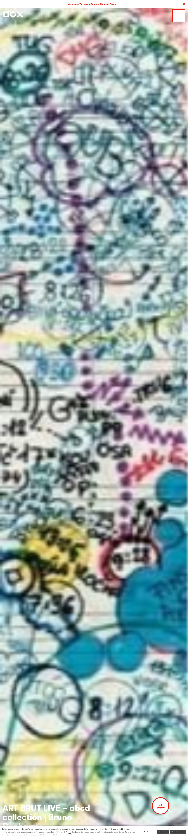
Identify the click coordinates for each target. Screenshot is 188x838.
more (69, 833)
